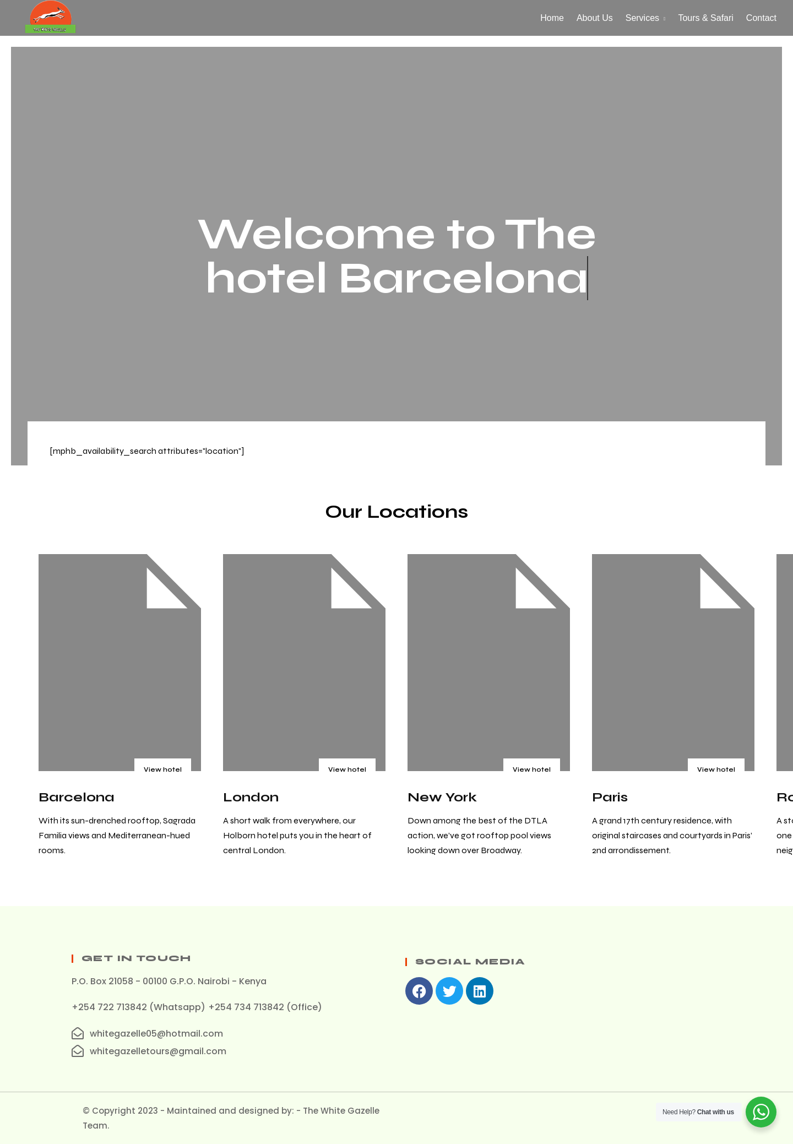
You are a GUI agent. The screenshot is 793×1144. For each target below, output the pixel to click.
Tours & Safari (705, 18)
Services (642, 18)
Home (552, 18)
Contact (761, 18)
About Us (595, 18)
